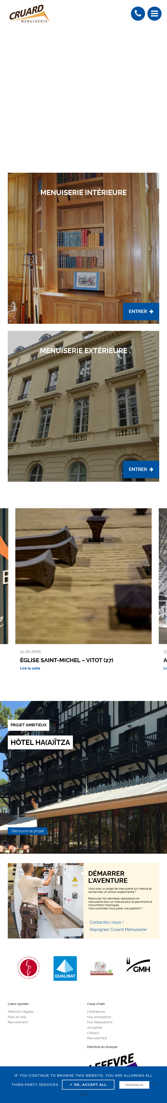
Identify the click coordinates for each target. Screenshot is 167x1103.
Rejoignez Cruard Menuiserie (118, 929)
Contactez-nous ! (107, 922)
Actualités (94, 1027)
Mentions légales (21, 1011)
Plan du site (17, 1017)
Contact (93, 1033)
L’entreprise (96, 1011)
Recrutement (18, 1022)
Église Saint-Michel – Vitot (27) (66, 660)
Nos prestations (99, 1017)
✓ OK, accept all (88, 1085)
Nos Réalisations (100, 1022)
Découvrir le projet (27, 831)
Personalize (134, 1084)
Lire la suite (30, 668)
